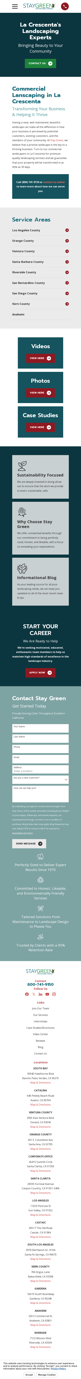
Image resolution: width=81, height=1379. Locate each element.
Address (18, 767)
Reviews (40, 1040)
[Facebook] (27, 994)
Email (16, 757)
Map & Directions (40, 1082)
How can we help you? (25, 788)
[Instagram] (54, 994)
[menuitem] (38, 230)
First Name (19, 726)
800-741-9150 (40, 984)
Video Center (40, 1034)
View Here (40, 358)
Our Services (40, 1015)
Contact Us (40, 63)
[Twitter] (33, 994)
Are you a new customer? (26, 777)
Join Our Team (40, 1008)
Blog (40, 1047)
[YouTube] (47, 994)
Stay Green (56, 140)
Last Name (19, 736)
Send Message (29, 844)
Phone (17, 747)
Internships (40, 1021)
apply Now (40, 673)
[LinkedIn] (40, 994)
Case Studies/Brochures (40, 1027)
